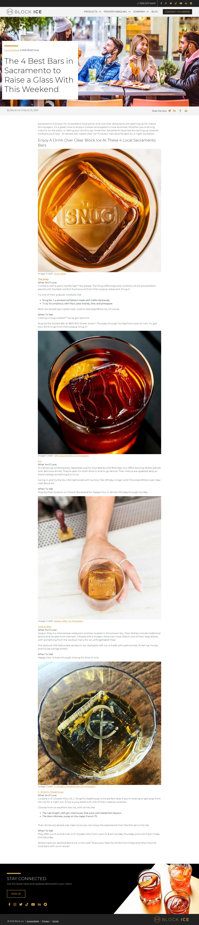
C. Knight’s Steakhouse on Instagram (74, 786)
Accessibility (33, 921)
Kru (40, 461)
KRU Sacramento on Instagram (71, 455)
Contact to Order (177, 12)
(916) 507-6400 (146, 3)
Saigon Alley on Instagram (68, 621)
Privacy (45, 921)
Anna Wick (60, 273)
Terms (55, 921)
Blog (154, 11)
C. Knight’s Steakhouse (51, 792)
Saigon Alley (45, 626)
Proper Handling (115, 11)
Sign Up (16, 894)
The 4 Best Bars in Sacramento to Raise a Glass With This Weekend (39, 75)
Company (139, 11)
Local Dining (11, 50)
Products (90, 11)
